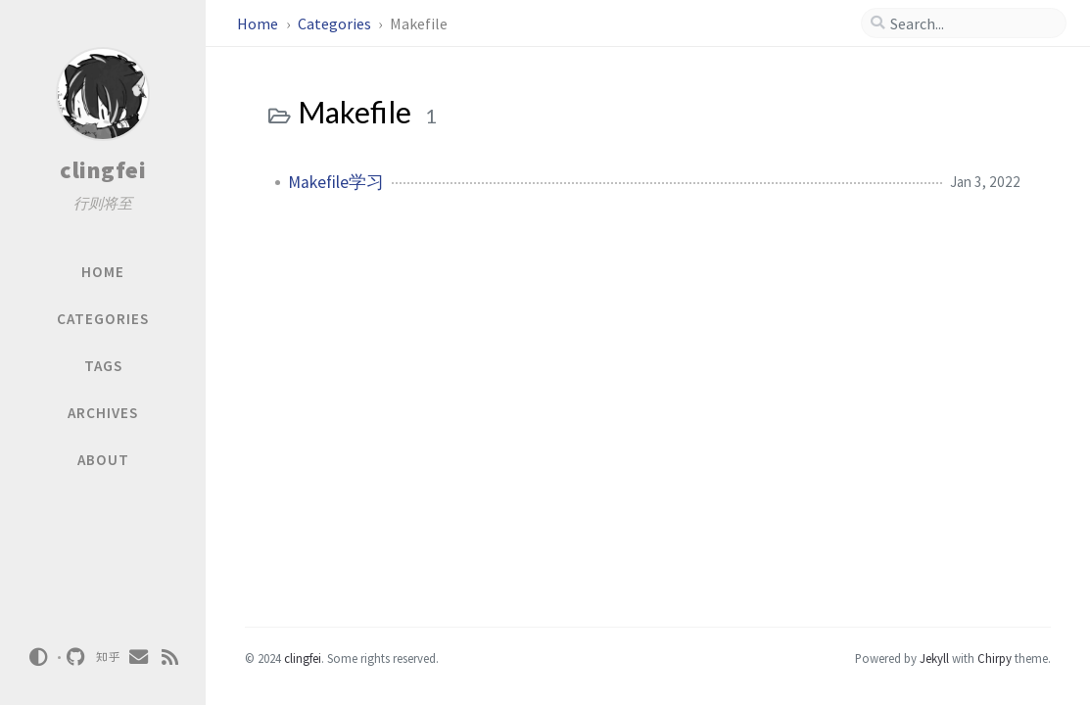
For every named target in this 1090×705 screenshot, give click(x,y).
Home (259, 23)
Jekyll (934, 658)
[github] (76, 657)
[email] (139, 657)
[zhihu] (107, 657)
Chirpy (994, 658)
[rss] (170, 657)
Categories (336, 23)
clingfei (103, 170)
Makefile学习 (336, 182)
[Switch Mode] (38, 657)
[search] (971, 23)
